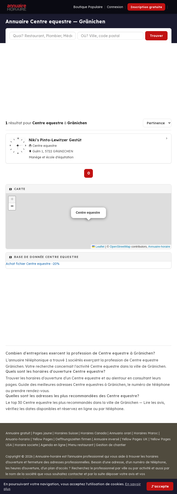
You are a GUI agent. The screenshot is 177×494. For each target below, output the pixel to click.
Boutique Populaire (88, 7)
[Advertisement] (88, 77)
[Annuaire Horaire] (16, 7)
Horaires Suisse (66, 433)
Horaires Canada (93, 433)
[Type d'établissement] (42, 36)
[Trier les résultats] (157, 123)
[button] (12, 199)
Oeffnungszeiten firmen (73, 439)
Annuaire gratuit (18, 433)
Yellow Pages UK (135, 439)
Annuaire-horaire (159, 246)
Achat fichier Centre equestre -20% (32, 264)
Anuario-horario (18, 439)
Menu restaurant (80, 445)
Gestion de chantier (111, 445)
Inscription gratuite (146, 7)
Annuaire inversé (106, 439)
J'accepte (160, 486)
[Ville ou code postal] (110, 36)
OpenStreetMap (120, 246)
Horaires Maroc (146, 433)
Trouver (156, 36)
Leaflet (98, 246)
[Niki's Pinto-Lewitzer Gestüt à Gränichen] (88, 148)
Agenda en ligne (53, 445)
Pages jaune (42, 433)
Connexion (115, 7)
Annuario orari (120, 433)
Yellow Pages (42, 439)
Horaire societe (26, 445)
